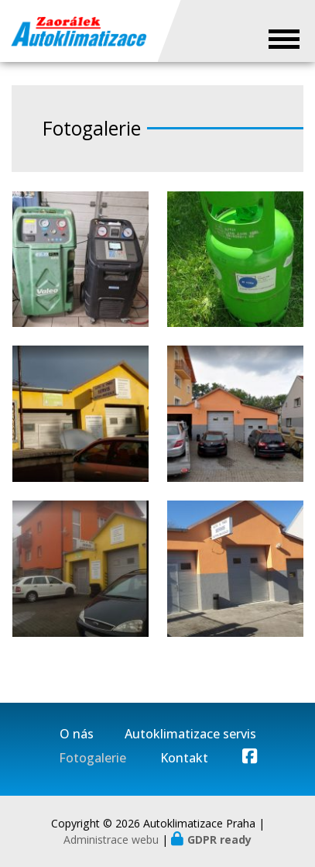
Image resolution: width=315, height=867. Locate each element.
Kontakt (184, 758)
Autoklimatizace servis (190, 734)
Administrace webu (111, 839)
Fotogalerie (92, 758)
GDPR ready (219, 839)
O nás (77, 734)
